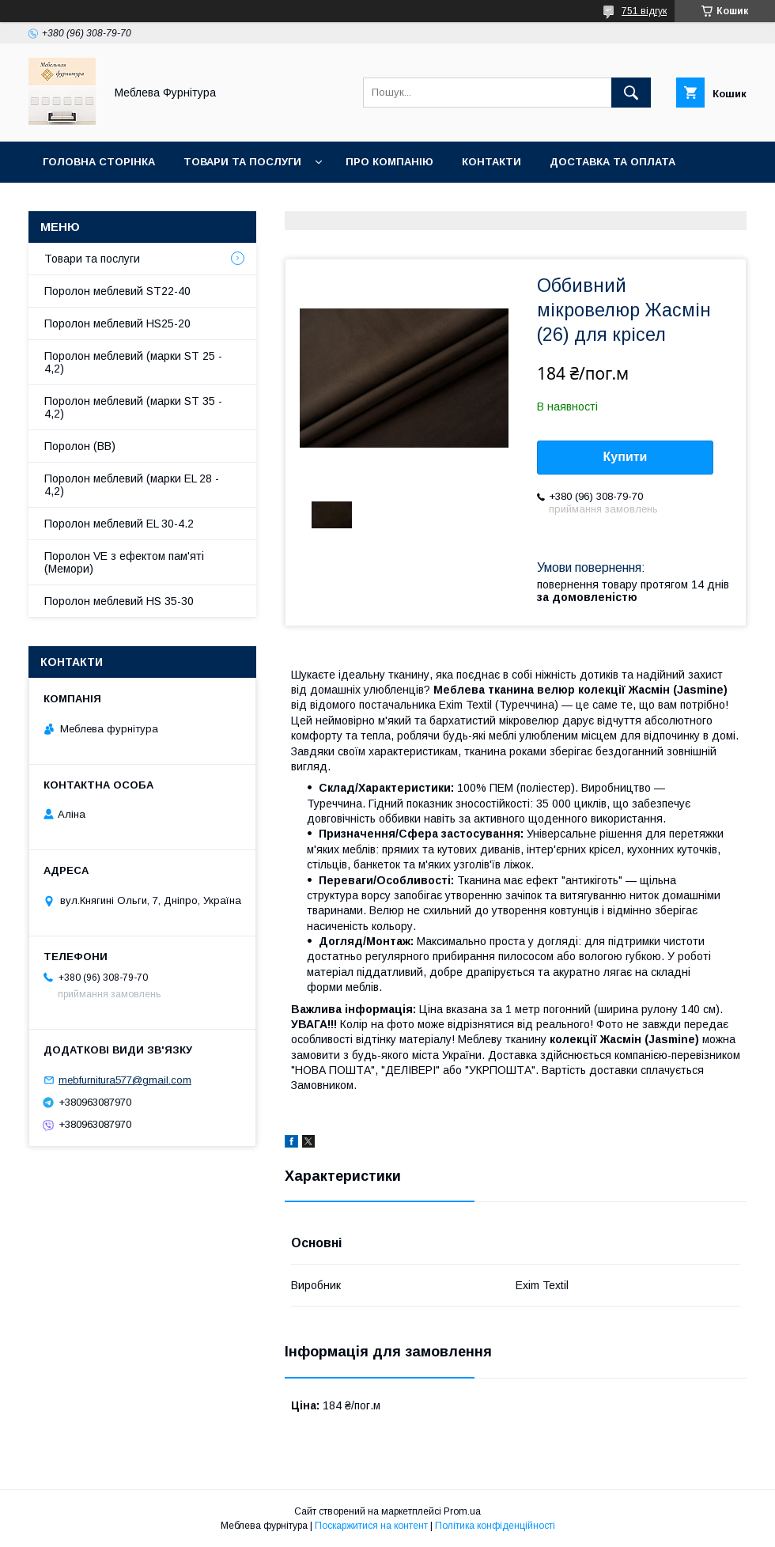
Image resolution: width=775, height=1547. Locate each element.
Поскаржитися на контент (371, 1525)
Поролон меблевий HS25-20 (117, 323)
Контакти (491, 162)
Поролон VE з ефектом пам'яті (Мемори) (124, 562)
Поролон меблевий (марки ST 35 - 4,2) (133, 407)
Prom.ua (462, 1511)
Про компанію (389, 162)
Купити (625, 456)
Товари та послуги (242, 162)
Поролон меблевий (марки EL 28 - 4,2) (131, 484)
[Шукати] (631, 93)
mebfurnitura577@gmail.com (125, 1080)
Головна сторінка (99, 162)
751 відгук (644, 11)
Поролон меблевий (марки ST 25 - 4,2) (133, 362)
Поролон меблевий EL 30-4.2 (119, 523)
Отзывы (230, 203)
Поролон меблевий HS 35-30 (119, 601)
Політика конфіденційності (495, 1525)
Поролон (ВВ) (79, 446)
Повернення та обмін (109, 203)
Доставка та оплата (612, 162)
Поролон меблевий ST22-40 (117, 291)
